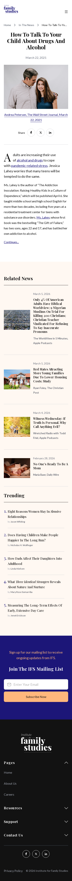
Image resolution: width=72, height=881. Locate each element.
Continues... (11, 242)
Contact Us (36, 835)
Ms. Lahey (43, 217)
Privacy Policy (13, 871)
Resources (36, 808)
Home (7, 25)
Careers (9, 794)
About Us (10, 783)
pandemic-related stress (29, 165)
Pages (36, 762)
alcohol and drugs (30, 160)
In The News (26, 25)
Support (36, 821)
